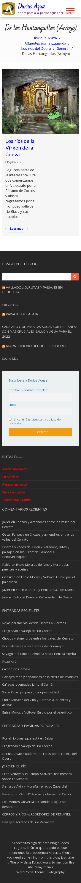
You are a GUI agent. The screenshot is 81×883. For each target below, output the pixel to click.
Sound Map (10, 358)
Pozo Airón (10, 661)
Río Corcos (10, 304)
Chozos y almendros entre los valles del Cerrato (38, 638)
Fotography (56, 872)
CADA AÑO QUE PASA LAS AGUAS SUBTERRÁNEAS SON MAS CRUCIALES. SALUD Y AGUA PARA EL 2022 (40, 331)
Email (12, 405)
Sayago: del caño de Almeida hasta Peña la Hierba (39, 653)
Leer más (16, 228)
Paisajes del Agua (22, 314)
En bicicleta (10, 477)
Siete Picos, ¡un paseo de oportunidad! (30, 692)
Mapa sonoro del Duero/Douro (36, 346)
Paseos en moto (14, 484)
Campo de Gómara (16, 669)
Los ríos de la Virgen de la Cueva (20, 147)
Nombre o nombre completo (28, 390)
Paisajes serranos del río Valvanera (28, 822)
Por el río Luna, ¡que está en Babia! (27, 738)
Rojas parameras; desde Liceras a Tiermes (34, 623)
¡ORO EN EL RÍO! (14, 766)
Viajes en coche (13, 492)
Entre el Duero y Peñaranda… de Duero (45, 589)
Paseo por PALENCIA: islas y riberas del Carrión (37, 794)
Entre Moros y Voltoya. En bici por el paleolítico (37, 712)
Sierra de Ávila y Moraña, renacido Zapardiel (34, 786)
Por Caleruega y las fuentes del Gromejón (33, 646)
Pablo (6, 564)
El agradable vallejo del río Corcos (27, 630)
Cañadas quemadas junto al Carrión (28, 684)
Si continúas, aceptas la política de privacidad (35, 421)
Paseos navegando (16, 500)
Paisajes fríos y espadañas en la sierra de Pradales (40, 677)
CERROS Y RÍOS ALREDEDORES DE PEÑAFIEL (36, 814)
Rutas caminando (14, 469)
